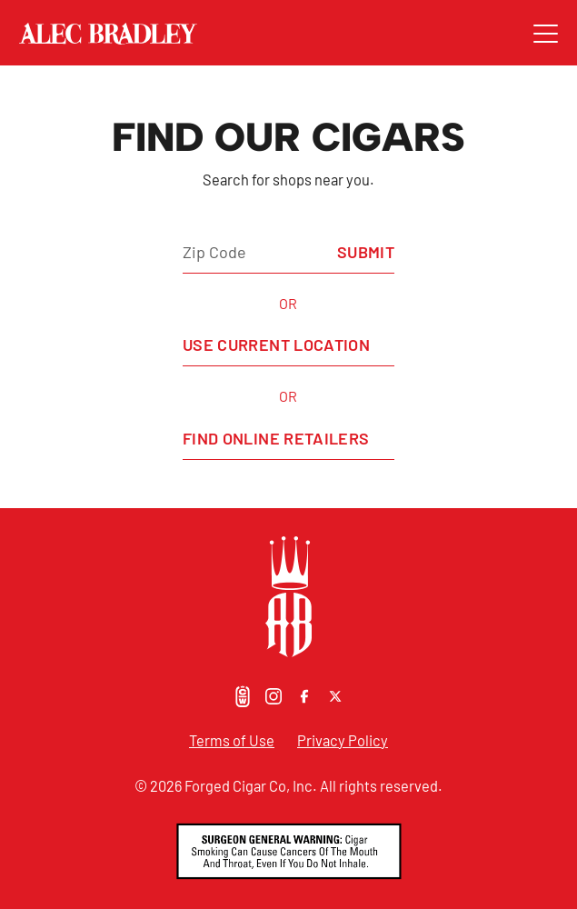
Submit (365, 252)
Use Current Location (276, 345)
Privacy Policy (342, 740)
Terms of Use (231, 740)
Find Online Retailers (276, 438)
